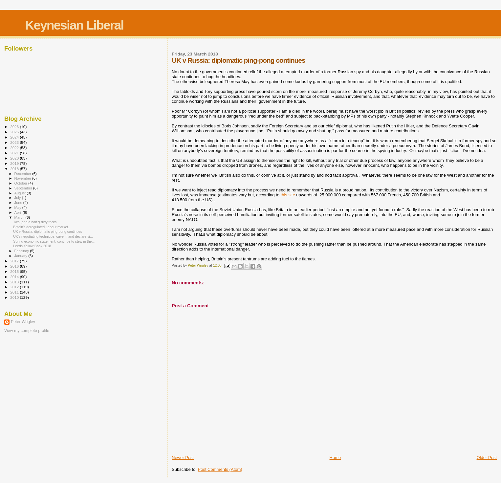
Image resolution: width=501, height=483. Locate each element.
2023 (15, 142)
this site (288, 194)
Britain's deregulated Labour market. (41, 227)
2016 (15, 266)
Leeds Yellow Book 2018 (32, 246)
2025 (15, 132)
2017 (15, 261)
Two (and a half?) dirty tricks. (35, 222)
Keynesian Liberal (74, 25)
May (18, 207)
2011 (15, 292)
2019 (15, 163)
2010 (15, 297)
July (18, 198)
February (22, 251)
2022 (15, 147)
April (18, 212)
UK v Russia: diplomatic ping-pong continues (47, 231)
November (23, 178)
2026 (15, 126)
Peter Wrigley (23, 321)
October (21, 183)
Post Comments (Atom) (220, 469)
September (23, 188)
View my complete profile (26, 330)
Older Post (487, 457)
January (21, 256)
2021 (15, 153)
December (23, 174)
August (20, 193)
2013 (15, 282)
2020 (15, 158)
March (20, 217)
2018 (15, 168)
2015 (15, 271)
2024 (15, 137)
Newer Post (183, 457)
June (18, 203)
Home (335, 457)
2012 (15, 287)
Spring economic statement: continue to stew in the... (54, 241)
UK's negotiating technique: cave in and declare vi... (53, 236)
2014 (15, 276)
